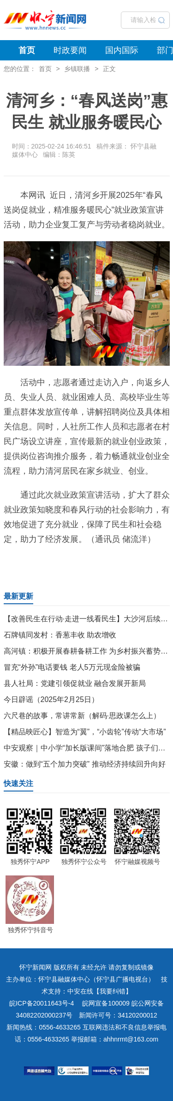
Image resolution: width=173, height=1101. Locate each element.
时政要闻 (70, 50)
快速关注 (18, 783)
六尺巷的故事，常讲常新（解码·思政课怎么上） (82, 716)
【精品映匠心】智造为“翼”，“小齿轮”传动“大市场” (85, 732)
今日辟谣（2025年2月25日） (51, 699)
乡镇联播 (77, 68)
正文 (109, 68)
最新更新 (18, 596)
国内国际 (121, 50)
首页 (26, 50)
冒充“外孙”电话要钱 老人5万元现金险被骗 (72, 667)
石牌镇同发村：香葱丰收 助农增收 (60, 635)
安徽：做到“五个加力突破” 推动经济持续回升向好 (85, 764)
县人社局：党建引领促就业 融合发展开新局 (75, 683)
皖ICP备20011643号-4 (41, 1003)
